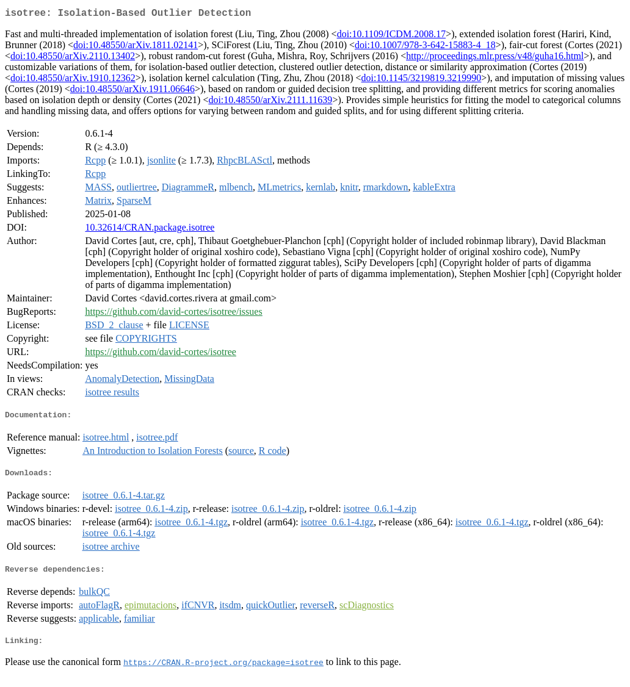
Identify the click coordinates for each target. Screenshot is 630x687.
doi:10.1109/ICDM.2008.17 (391, 36)
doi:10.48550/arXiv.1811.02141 (135, 47)
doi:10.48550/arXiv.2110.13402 (72, 58)
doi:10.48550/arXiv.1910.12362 (73, 80)
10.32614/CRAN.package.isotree (149, 230)
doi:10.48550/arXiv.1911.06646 (132, 91)
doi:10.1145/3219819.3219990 (421, 80)
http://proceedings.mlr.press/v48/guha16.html (495, 58)
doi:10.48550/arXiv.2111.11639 (270, 102)
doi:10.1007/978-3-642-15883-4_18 (425, 47)
